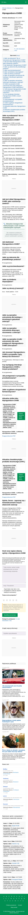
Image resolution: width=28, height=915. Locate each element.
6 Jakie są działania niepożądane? (13, 72)
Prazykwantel (6, 791)
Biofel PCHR (15, 825)
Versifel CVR (15, 863)
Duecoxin (5, 804)
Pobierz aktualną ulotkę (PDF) (21, 416)
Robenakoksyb (16, 807)
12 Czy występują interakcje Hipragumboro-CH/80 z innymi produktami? (12, 95)
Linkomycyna (16, 799)
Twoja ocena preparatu (9, 595)
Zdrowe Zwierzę (6, 8)
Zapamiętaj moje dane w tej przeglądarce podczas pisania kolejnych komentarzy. (12, 590)
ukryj (18, 55)
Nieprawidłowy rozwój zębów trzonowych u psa (11, 721)
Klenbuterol (15, 781)
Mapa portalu (14, 907)
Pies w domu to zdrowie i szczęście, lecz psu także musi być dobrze (13, 750)
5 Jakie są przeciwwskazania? (12, 70)
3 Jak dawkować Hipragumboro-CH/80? (15, 65)
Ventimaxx (5, 778)
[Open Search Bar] (26, 2)
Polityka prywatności (11, 905)
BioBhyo (5, 769)
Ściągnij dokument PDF (9, 436)
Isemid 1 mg (15, 843)
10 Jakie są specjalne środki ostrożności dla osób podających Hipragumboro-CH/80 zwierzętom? (13, 85)
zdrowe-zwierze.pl (13, 912)
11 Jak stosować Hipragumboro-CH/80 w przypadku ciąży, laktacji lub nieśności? (14, 90)
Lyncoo (5, 796)
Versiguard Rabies (17, 879)
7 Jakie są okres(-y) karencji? (11, 73)
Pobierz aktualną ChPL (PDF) (21, 477)
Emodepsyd (16, 790)
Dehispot (5, 786)
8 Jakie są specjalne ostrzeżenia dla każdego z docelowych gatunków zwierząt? (13, 77)
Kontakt (20, 905)
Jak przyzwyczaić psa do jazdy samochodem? (12, 686)
